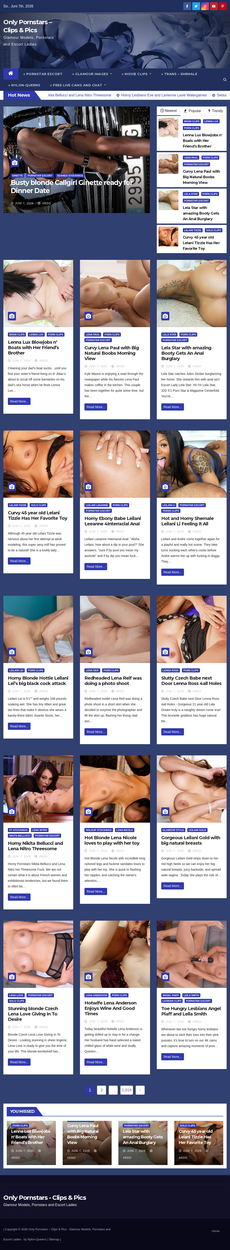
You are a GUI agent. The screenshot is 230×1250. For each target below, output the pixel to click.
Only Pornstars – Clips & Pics (48, 1229)
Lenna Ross (171, 670)
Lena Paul (191, 157)
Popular (192, 111)
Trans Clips (171, 510)
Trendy (215, 111)
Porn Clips (191, 128)
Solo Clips (213, 230)
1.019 (126, 1090)
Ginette (17, 175)
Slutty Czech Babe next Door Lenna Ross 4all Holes (191, 680)
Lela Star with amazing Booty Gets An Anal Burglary (186, 353)
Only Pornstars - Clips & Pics (44, 1197)
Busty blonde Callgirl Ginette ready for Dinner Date (72, 186)
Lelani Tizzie (192, 230)
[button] (225, 79)
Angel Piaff (171, 995)
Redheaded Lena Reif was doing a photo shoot (113, 680)
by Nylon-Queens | (36, 1239)
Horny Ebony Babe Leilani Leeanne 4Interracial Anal (112, 521)
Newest (168, 111)
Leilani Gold (197, 830)
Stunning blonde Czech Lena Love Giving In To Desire (33, 1014)
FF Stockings (18, 830)
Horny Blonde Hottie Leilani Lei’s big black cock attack (38, 680)
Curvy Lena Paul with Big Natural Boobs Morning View (111, 353)
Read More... (19, 401)
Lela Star (191, 194)
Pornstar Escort (40, 175)
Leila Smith (191, 995)
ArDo (44, 203)
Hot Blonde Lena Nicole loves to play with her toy (111, 840)
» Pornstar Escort (43, 74)
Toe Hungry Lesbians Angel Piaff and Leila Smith (191, 1011)
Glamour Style (173, 830)
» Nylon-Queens (24, 85)
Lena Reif (92, 670)
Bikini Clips (191, 121)
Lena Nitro (39, 830)
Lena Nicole (124, 830)
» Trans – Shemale (179, 74)
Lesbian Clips (172, 1001)
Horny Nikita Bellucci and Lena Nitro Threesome (35, 846)
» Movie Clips (136, 74)
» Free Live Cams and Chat (78, 85)
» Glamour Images (92, 74)
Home (216, 1231)
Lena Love (16, 995)
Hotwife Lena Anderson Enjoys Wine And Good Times (110, 1008)
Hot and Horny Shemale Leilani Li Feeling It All (187, 521)
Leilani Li (169, 505)
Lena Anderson (96, 995)
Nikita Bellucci (19, 835)
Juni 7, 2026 (24, 203)
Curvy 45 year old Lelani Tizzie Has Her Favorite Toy (37, 515)
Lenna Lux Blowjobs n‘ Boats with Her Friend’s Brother (33, 347)
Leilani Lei (16, 670)
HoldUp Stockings (99, 830)
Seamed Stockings (70, 175)
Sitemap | (55, 1239)
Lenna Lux (211, 121)
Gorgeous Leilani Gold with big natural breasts (190, 840)
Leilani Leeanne (97, 505)
